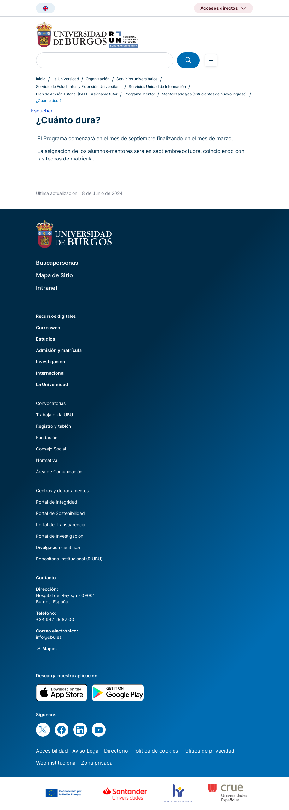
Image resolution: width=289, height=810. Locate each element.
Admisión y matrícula (59, 350)
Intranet (47, 288)
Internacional (50, 373)
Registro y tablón (53, 426)
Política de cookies (155, 750)
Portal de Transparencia (60, 524)
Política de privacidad (208, 750)
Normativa (46, 460)
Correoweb (48, 327)
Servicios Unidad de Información (157, 86)
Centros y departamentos (62, 490)
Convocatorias (51, 403)
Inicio (40, 78)
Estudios (45, 339)
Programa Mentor (139, 94)
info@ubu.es (49, 637)
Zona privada (97, 762)
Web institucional (56, 762)
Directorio (116, 750)
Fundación (46, 437)
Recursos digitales (56, 316)
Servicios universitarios (136, 78)
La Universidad (65, 78)
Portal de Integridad (56, 502)
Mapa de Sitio (54, 275)
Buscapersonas (57, 262)
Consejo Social (51, 448)
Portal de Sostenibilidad (60, 513)
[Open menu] (211, 60)
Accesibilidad (52, 750)
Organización (97, 78)
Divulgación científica (58, 547)
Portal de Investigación (59, 536)
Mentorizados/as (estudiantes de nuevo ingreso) (204, 94)
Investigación (50, 361)
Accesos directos (219, 8)
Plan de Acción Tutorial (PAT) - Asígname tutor (76, 94)
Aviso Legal (86, 750)
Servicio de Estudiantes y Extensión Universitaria (79, 86)
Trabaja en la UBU (54, 414)
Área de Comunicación (59, 471)
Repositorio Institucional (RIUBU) (69, 558)
